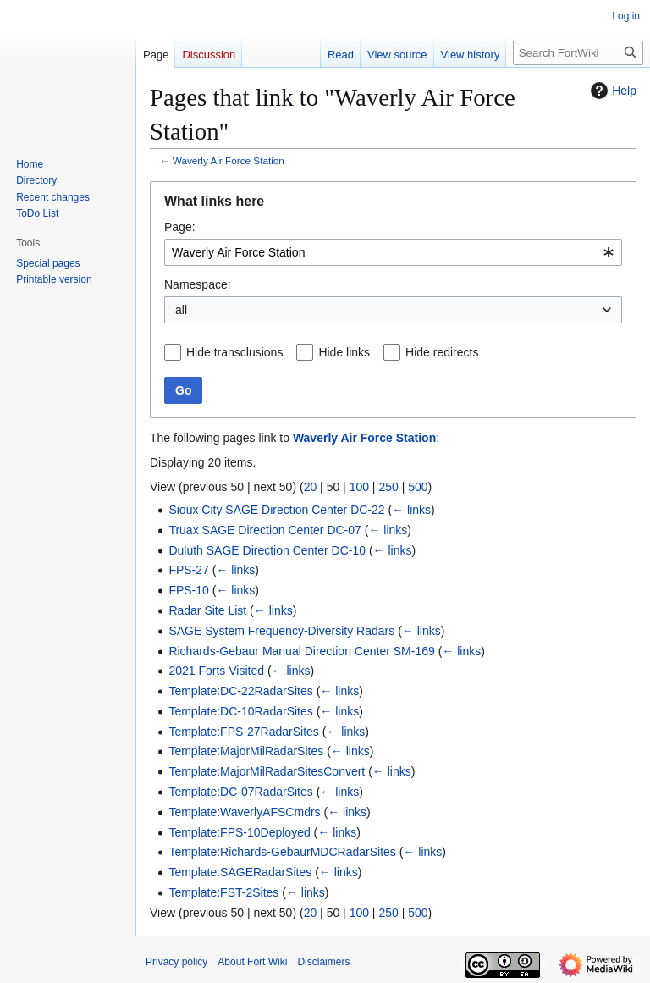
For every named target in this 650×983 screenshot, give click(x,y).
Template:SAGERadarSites (239, 872)
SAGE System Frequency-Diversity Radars (281, 631)
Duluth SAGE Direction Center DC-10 (267, 550)
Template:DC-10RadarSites (240, 711)
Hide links (344, 352)
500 (417, 487)
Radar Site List (207, 610)
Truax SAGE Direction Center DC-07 (264, 530)
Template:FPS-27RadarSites (243, 731)
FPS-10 (188, 590)
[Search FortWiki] (578, 53)
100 (359, 487)
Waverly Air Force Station (228, 160)
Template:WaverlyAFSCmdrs (244, 812)
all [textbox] (181, 310)
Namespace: (197, 284)
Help (611, 90)
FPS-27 (188, 570)
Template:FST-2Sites (223, 892)
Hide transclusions (234, 352)
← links (411, 509)
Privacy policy (176, 962)
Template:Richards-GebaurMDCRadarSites (281, 852)
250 (388, 487)
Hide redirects (441, 352)
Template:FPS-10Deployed (239, 832)
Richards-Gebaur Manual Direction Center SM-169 (301, 651)
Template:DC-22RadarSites (240, 691)
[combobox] (393, 252)
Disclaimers (323, 962)
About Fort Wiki (252, 962)
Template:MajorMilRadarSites (245, 751)
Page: (180, 227)
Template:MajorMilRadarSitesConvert (266, 771)
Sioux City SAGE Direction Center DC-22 (276, 509)
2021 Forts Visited (216, 670)
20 (310, 487)
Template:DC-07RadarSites (240, 791)
